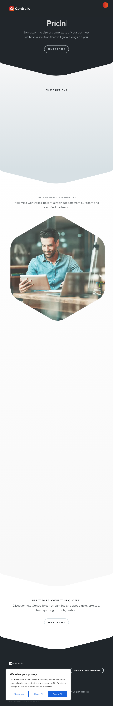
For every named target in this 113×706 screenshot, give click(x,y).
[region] (38, 684)
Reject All (38, 693)
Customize (19, 693)
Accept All (57, 693)
